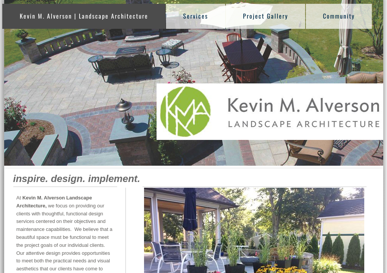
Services (195, 15)
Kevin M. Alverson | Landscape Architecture (84, 15)
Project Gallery (265, 15)
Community (339, 15)
